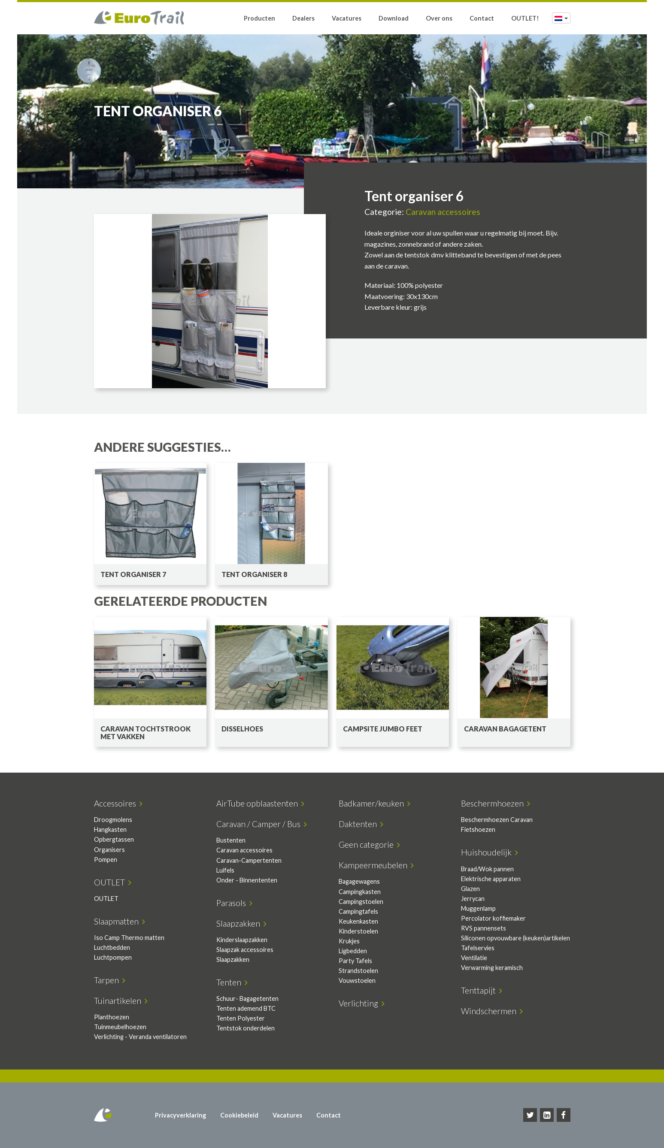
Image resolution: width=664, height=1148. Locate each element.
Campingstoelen (361, 901)
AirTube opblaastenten (260, 803)
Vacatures (346, 18)
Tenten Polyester (240, 1018)
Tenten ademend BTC (246, 1008)
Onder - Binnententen (246, 880)
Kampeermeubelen (376, 865)
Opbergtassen (114, 839)
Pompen (105, 859)
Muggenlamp (478, 908)
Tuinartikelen (121, 1001)
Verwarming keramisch (492, 967)
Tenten (232, 982)
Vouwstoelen (357, 980)
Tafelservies (477, 948)
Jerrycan (473, 898)
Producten (259, 18)
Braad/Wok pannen (487, 869)
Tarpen (109, 980)
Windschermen (492, 1011)
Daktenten (361, 824)
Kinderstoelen (358, 931)
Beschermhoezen (495, 803)
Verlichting (362, 1003)
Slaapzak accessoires (244, 949)
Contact (482, 18)
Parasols (234, 903)
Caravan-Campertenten (249, 860)
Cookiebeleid (239, 1115)
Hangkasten (110, 829)
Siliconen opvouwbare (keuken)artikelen (515, 938)
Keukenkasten (358, 921)
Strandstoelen (358, 970)
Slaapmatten (119, 921)
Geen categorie (369, 844)
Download (394, 18)
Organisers (109, 849)
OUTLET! (525, 18)
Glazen (470, 888)
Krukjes (349, 941)
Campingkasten (360, 891)
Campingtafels (358, 911)
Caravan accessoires (443, 212)
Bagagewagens (359, 881)
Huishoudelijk (489, 852)
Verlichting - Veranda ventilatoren (140, 1036)
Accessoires (118, 803)
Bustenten (231, 840)
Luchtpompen (113, 957)
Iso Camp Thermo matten (129, 937)
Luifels (225, 870)
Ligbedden (353, 951)
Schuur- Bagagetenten (247, 998)
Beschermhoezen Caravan (497, 819)
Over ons (439, 18)
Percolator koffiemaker (493, 918)
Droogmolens (113, 819)
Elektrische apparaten (491, 878)
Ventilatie (474, 957)
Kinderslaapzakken (241, 939)
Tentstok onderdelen (245, 1028)
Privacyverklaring (180, 1115)
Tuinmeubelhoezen (120, 1026)
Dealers (303, 18)
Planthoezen (111, 1017)
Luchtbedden (112, 947)
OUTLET (112, 882)
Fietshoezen (478, 829)
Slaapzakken (241, 923)
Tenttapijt (481, 990)
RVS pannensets (483, 928)
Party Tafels (355, 960)
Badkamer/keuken (374, 803)
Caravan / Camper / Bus (261, 824)
